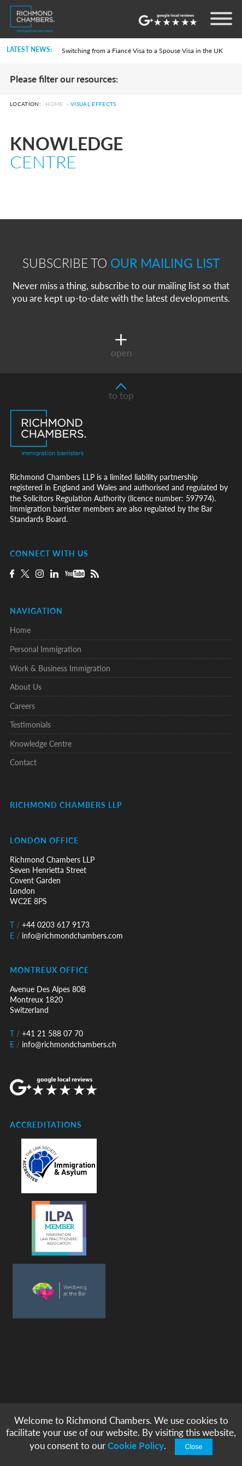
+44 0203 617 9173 (50, 924)
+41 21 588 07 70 (46, 1033)
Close (193, 1447)
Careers (22, 706)
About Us (26, 687)
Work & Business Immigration (60, 668)
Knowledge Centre (41, 743)
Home (54, 104)
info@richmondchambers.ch (63, 1044)
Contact (23, 762)
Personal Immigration (45, 649)
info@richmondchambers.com (66, 935)
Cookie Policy (136, 1445)
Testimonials (30, 724)
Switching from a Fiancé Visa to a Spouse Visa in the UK (142, 50)
